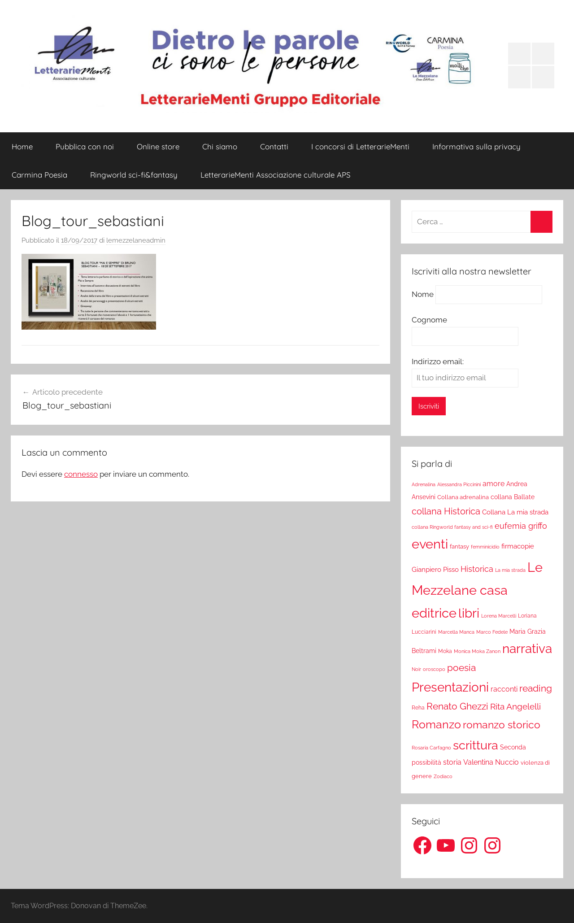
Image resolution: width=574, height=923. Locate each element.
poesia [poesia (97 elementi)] (461, 667)
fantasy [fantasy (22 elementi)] (459, 546)
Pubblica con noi (85, 146)
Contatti (274, 146)
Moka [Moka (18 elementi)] (445, 651)
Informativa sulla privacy (476, 146)
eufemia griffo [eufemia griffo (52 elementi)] (521, 526)
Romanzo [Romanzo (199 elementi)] (436, 724)
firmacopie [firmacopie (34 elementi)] (517, 546)
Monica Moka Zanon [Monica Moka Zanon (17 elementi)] (477, 651)
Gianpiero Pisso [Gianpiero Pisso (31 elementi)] (435, 569)
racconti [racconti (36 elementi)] (504, 689)
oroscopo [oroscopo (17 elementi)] (434, 669)
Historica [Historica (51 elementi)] (477, 569)
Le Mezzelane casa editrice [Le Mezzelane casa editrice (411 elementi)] (477, 590)
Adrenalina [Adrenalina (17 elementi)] (423, 484)
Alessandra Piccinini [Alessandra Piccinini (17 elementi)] (459, 484)
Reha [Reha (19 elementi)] (418, 708)
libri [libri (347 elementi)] (468, 613)
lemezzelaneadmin (135, 240)
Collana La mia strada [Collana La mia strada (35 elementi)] (515, 512)
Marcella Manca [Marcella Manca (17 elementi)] (456, 632)
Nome (423, 294)
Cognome (429, 319)
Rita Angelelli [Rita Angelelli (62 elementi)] (515, 706)
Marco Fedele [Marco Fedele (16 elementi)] (492, 632)
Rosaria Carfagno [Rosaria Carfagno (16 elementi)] (431, 748)
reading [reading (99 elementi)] (535, 688)
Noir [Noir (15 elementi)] (416, 669)
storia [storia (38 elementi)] (452, 762)
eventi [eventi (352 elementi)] (430, 544)
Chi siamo (219, 146)
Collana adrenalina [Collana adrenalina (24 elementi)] (463, 497)
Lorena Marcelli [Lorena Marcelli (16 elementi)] (498, 616)
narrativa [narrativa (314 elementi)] (527, 648)
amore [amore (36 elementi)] (493, 483)
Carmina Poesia (39, 174)
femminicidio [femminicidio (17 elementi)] (485, 547)
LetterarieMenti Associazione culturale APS (275, 174)
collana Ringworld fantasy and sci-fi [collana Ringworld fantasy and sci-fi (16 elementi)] (452, 527)
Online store (158, 146)
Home (22, 146)
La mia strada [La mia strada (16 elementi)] (510, 570)
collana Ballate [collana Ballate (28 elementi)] (513, 497)
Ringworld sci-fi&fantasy (134, 174)
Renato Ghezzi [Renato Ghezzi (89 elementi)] (457, 706)
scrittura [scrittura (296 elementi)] (475, 745)
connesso (81, 474)
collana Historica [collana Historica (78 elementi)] (446, 511)
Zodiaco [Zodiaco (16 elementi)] (443, 776)
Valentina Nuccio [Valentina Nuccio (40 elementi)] (491, 762)
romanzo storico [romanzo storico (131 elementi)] (501, 725)
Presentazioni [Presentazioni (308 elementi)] (450, 687)
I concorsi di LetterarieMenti (360, 146)
